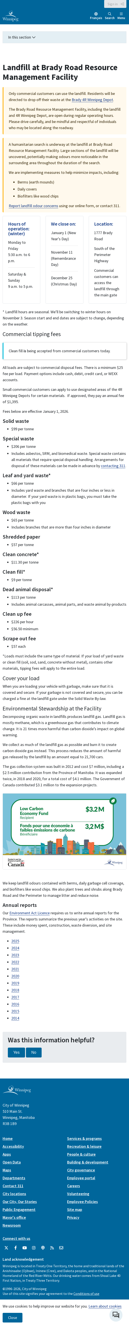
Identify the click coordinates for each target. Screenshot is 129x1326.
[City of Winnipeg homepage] (17, 1093)
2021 (15, 969)
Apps (7, 1154)
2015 (15, 1011)
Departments (14, 1177)
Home (8, 1138)
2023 (15, 955)
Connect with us (16, 1238)
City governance (81, 1170)
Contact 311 (13, 1185)
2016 (15, 1004)
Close (12, 1317)
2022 (15, 962)
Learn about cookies (105, 1306)
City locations (14, 1193)
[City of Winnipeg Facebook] (15, 1248)
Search (110, 16)
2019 (15, 983)
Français (96, 18)
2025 (15, 940)
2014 (15, 1018)
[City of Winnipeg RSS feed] (52, 1248)
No (33, 1052)
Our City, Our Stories (20, 1201)
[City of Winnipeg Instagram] (33, 1248)
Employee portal (81, 1177)
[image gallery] (64, 832)
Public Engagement (19, 1209)
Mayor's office (14, 1217)
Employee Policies (82, 1201)
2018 (15, 990)
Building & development (87, 1162)
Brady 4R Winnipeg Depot (92, 99)
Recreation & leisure (84, 1146)
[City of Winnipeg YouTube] (24, 1248)
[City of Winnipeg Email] (61, 1248)
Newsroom (12, 1225)
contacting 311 (113, 465)
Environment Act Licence (29, 912)
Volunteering (78, 1193)
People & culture (81, 1154)
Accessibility (13, 1146)
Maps (7, 1170)
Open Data (12, 1162)
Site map (74, 1209)
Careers (73, 1185)
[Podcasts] (43, 1248)
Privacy (73, 1217)
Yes (16, 1052)
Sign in (113, 4)
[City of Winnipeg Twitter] (6, 1248)
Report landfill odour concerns (33, 205)
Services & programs (84, 1138)
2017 (15, 997)
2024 (15, 947)
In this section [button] (22, 37)
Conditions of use (86, 1293)
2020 (15, 976)
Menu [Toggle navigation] (121, 16)
